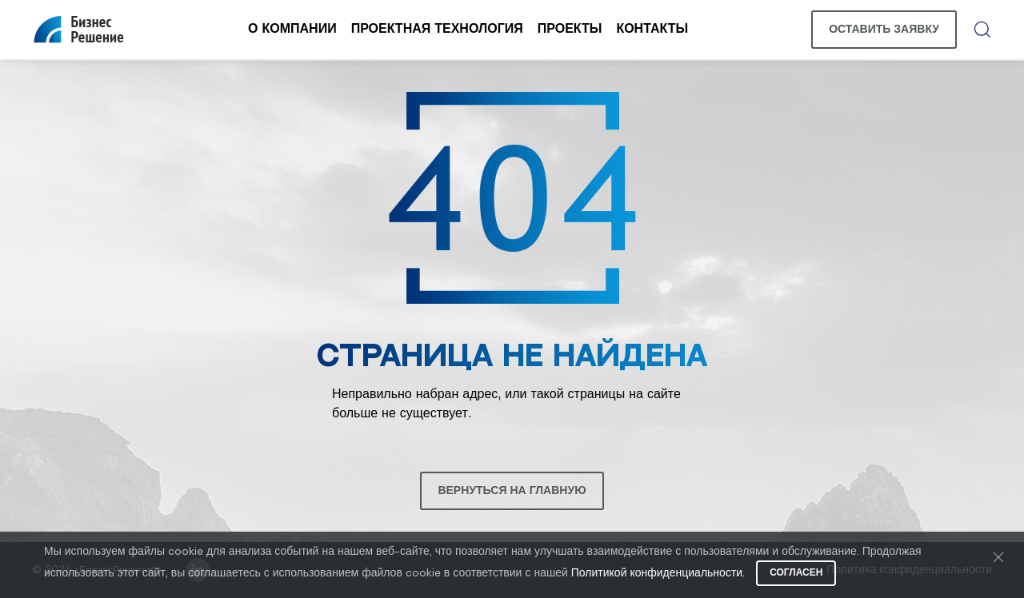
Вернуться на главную (512, 490)
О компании (292, 29)
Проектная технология (437, 29)
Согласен (796, 572)
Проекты (570, 29)
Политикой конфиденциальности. (658, 573)
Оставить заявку (884, 29)
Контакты (652, 29)
